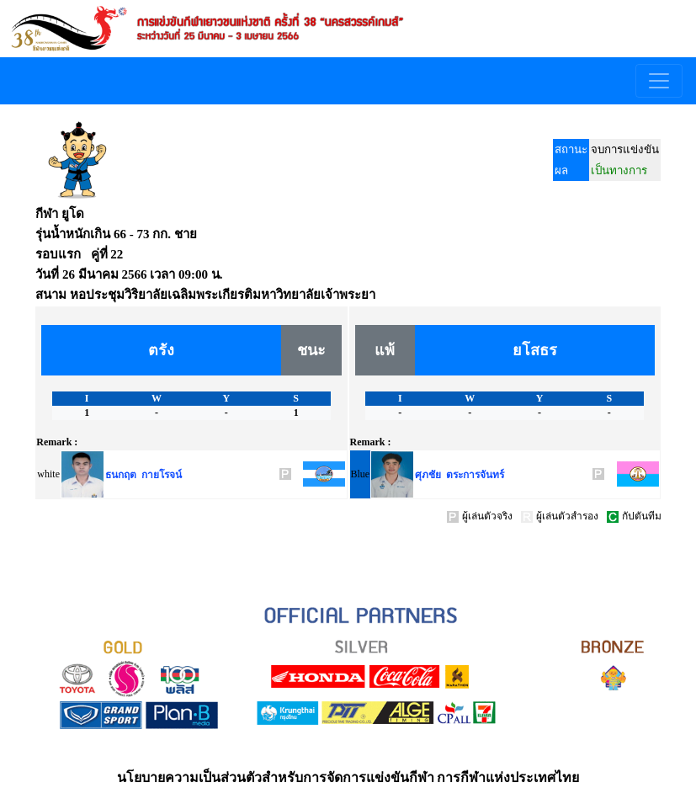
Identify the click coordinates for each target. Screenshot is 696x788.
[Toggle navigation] (659, 81)
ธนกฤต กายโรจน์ (143, 475)
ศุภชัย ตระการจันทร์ (459, 475)
